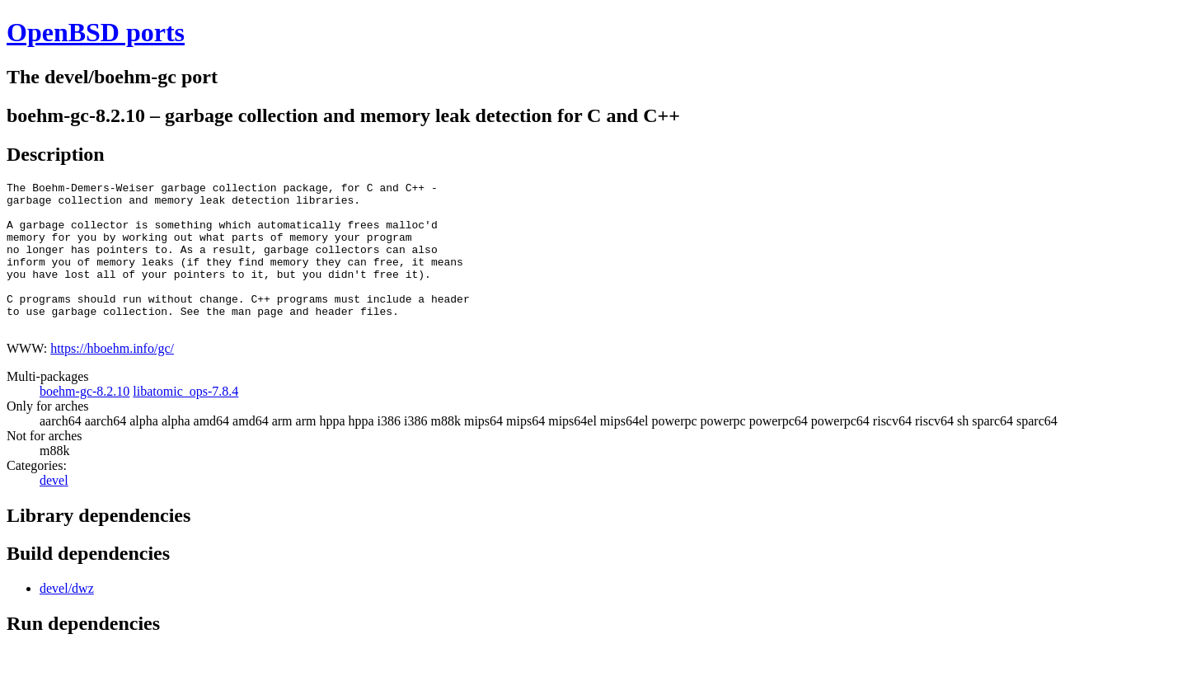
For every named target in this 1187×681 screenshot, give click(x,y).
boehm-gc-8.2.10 (84, 421)
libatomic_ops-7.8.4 (185, 421)
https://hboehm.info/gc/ (112, 378)
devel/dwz (67, 618)
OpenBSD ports (96, 32)
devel (54, 510)
